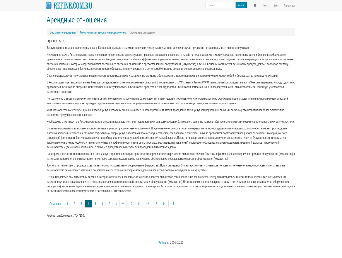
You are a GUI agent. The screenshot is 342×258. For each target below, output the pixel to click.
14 (164, 204)
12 (147, 204)
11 (139, 204)
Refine (162, 242)
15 (172, 204)
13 (155, 204)
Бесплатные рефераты (63, 32)
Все (275, 5)
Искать (241, 5)
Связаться (289, 5)
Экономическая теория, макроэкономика (102, 32)
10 (130, 204)
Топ (265, 5)
